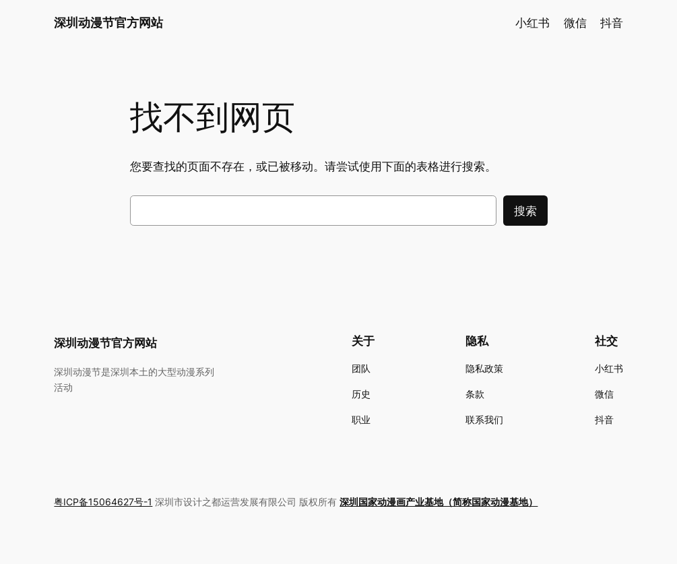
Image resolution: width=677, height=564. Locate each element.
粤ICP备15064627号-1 (103, 501)
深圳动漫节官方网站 (108, 22)
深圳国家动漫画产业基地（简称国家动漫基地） (439, 501)
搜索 (525, 211)
